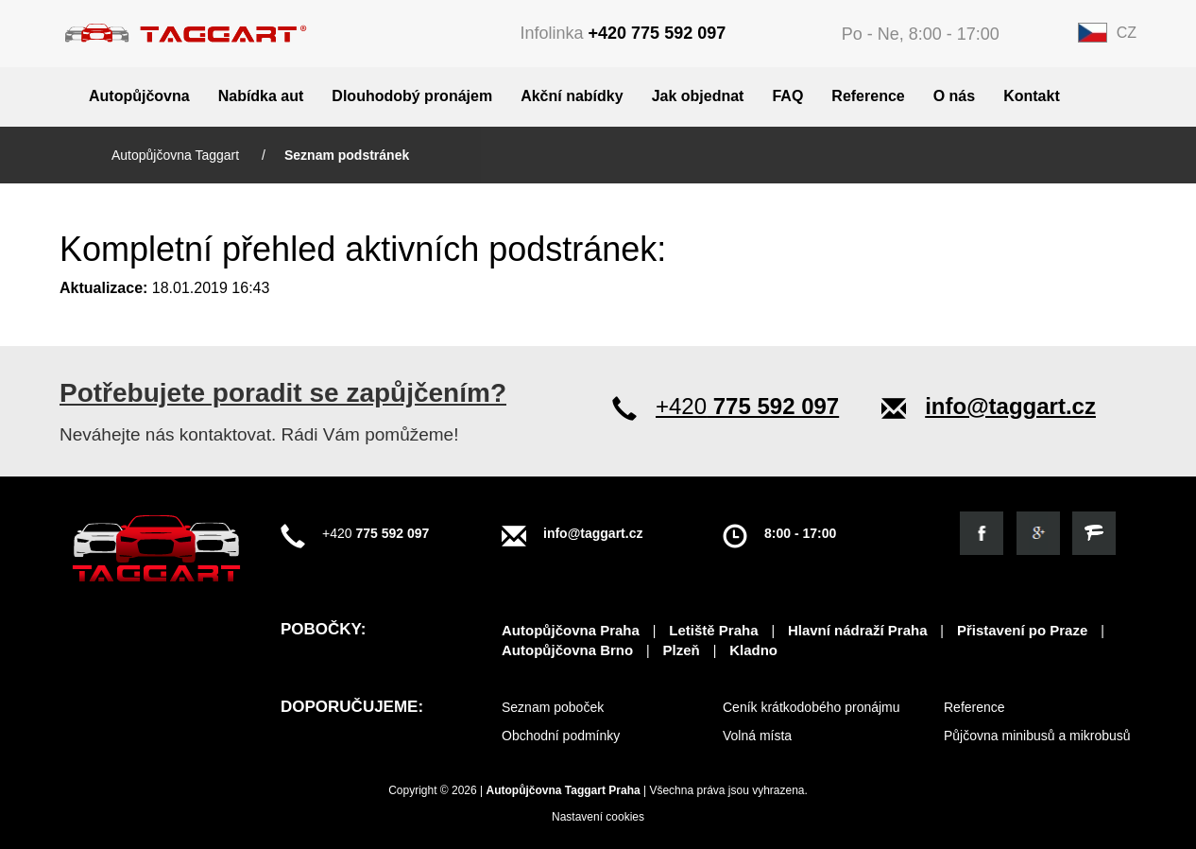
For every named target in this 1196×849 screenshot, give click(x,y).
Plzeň (681, 650)
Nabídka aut (261, 96)
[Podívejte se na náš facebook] (981, 533)
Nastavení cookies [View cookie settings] (598, 816)
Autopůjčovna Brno (567, 650)
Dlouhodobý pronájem (412, 96)
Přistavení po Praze (1022, 630)
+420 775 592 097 (657, 33)
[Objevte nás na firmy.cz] (1094, 533)
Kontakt (1031, 96)
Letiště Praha (713, 630)
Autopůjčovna (139, 96)
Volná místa (757, 735)
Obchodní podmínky (561, 735)
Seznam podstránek (346, 155)
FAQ (787, 96)
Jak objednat (698, 96)
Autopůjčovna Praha (571, 630)
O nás (954, 96)
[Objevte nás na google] (1038, 533)
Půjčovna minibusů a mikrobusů (1037, 735)
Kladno (753, 650)
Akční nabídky (572, 96)
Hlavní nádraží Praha (858, 630)
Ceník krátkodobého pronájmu (811, 707)
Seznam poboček (553, 707)
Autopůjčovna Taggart (177, 155)
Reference (867, 96)
